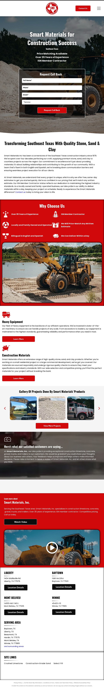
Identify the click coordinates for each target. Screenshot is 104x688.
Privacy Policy (18, 683)
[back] (5, 408)
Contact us (20, 192)
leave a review (44, 459)
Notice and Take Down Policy (64, 683)
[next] (99, 408)
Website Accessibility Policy (82, 683)
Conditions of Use (48, 683)
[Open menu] (99, 8)
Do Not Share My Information (33, 683)
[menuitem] (15, 663)
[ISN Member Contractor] (52, 486)
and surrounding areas (14, 646)
